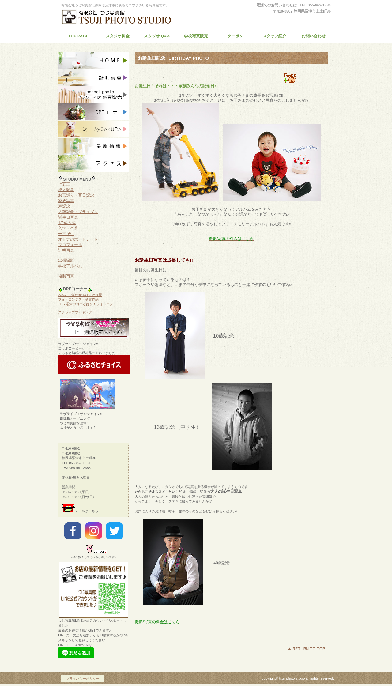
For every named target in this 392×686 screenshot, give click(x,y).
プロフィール (70, 244)
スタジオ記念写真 (93, 60)
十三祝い (66, 233)
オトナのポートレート (78, 239)
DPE (93, 112)
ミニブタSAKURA (93, 129)
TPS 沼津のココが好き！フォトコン (85, 304)
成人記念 (66, 189)
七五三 (64, 184)
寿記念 (64, 206)
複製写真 (66, 276)
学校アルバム (70, 266)
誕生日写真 (68, 217)
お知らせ (93, 146)
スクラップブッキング (75, 312)
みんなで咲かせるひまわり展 (80, 295)
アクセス (93, 163)
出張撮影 (66, 260)
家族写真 (66, 200)
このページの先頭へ (306, 649)
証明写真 (93, 77)
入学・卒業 (68, 228)
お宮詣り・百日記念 (76, 195)
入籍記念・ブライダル (78, 211)
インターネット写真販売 (93, 94)
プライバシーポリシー (83, 678)
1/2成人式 (67, 222)
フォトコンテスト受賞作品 (78, 299)
